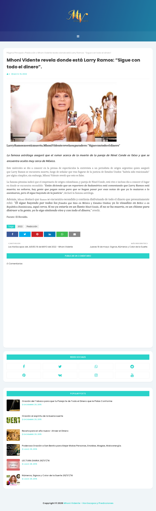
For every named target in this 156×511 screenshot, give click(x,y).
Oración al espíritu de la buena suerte (42, 416)
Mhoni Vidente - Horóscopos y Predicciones (88, 503)
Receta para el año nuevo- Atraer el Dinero (45, 430)
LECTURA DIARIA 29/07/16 (36, 460)
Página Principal (15, 52)
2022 (20, 226)
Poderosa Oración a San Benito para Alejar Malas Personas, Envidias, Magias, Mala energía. (71, 445)
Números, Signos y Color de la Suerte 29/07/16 (47, 475)
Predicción (30, 52)
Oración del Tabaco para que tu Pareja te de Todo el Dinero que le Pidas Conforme (67, 401)
